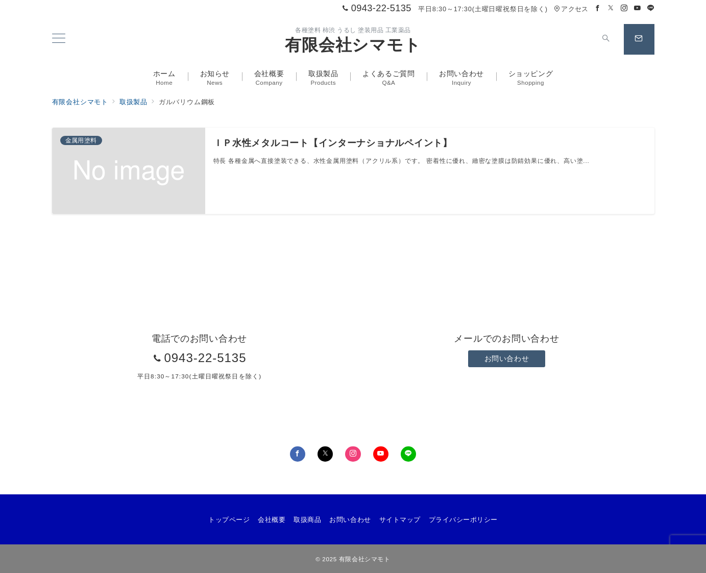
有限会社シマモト (353, 45)
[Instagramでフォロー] (624, 8)
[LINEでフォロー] (650, 8)
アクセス (571, 9)
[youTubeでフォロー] (380, 454)
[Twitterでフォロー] (611, 8)
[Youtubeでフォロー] (637, 8)
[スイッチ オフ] (606, 39)
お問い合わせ (506, 358)
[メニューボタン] (58, 39)
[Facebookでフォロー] (597, 8)
